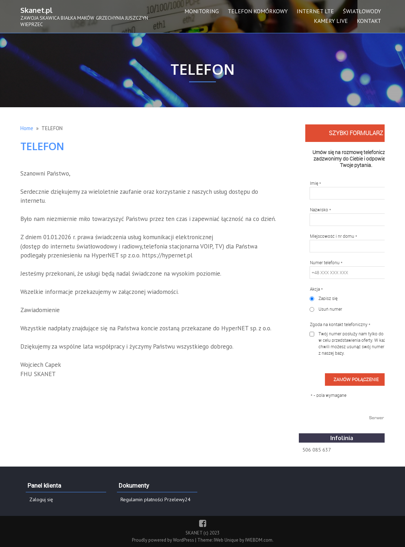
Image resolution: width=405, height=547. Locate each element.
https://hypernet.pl (167, 255)
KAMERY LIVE (331, 20)
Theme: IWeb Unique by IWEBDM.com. (235, 540)
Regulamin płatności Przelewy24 (155, 499)
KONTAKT (369, 20)
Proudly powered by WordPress (163, 540)
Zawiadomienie (40, 310)
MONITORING (201, 11)
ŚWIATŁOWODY (362, 11)
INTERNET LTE (315, 11)
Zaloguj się (41, 499)
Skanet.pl (36, 10)
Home (26, 128)
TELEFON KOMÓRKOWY (258, 11)
